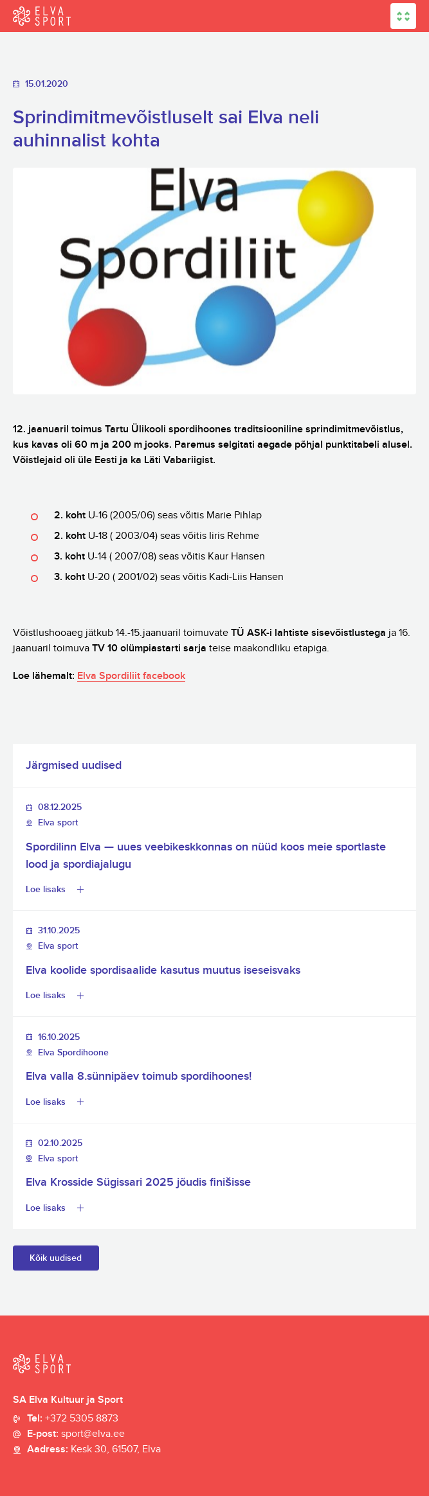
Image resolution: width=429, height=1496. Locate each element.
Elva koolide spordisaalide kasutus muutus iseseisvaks (163, 970)
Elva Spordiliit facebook (131, 676)
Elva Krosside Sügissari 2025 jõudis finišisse (138, 1182)
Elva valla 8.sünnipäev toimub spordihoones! (138, 1076)
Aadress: (94, 1449)
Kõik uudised (56, 1258)
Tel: (72, 1419)
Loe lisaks (46, 889)
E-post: (76, 1434)
